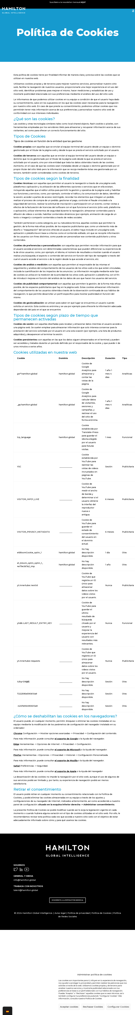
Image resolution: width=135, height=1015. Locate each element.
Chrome (18, 733)
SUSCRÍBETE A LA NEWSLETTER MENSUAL (67, 900)
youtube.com (65, 466)
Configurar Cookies (118, 1006)
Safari (17, 766)
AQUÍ (83, 2)
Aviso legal (60, 913)
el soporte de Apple (65, 771)
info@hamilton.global (25, 880)
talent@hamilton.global (26, 890)
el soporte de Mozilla (66, 760)
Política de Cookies (101, 913)
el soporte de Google (66, 738)
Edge (16, 744)
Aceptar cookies (69, 1006)
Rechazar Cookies (93, 1006)
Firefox (17, 755)
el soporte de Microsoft (68, 749)
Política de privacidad (79, 913)
